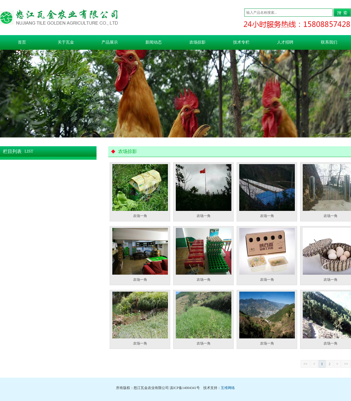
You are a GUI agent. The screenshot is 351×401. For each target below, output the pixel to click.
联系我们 (329, 42)
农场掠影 (197, 42)
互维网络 (228, 388)
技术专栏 (241, 42)
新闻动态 (153, 42)
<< (305, 364)
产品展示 (109, 42)
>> (346, 364)
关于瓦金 (66, 42)
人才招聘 (285, 42)
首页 (22, 42)
